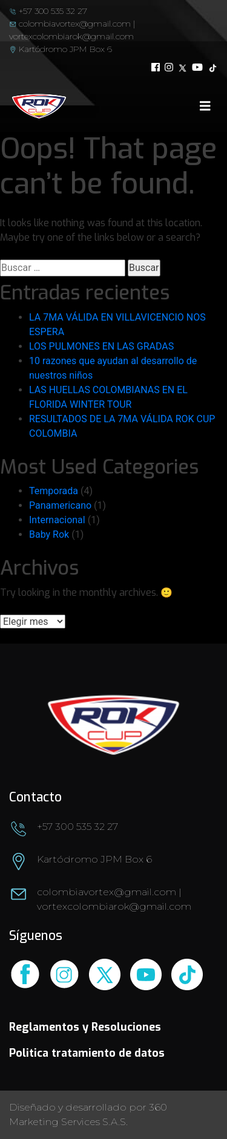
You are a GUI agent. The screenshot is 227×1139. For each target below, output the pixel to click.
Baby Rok (49, 534)
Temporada (53, 491)
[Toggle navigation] (205, 106)
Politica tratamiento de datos (87, 1053)
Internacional (57, 520)
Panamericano (60, 505)
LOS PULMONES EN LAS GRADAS (101, 346)
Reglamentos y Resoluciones (85, 1027)
